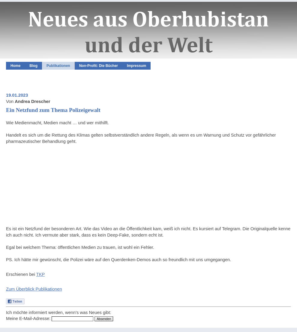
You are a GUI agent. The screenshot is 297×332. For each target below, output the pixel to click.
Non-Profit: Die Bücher (98, 66)
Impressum (136, 66)
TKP (40, 274)
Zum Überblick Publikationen (34, 289)
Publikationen (58, 66)
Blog (33, 66)
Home (15, 66)
